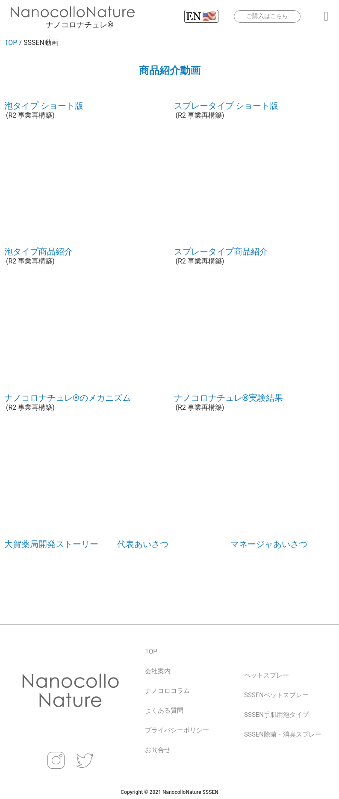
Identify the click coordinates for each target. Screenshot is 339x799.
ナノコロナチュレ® (79, 24)
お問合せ (158, 750)
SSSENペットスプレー (276, 695)
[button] (326, 16)
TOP (10, 42)
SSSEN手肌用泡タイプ (276, 715)
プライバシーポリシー (177, 730)
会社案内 (158, 671)
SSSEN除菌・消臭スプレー (282, 734)
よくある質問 (164, 710)
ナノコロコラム (167, 691)
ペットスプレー (266, 675)
